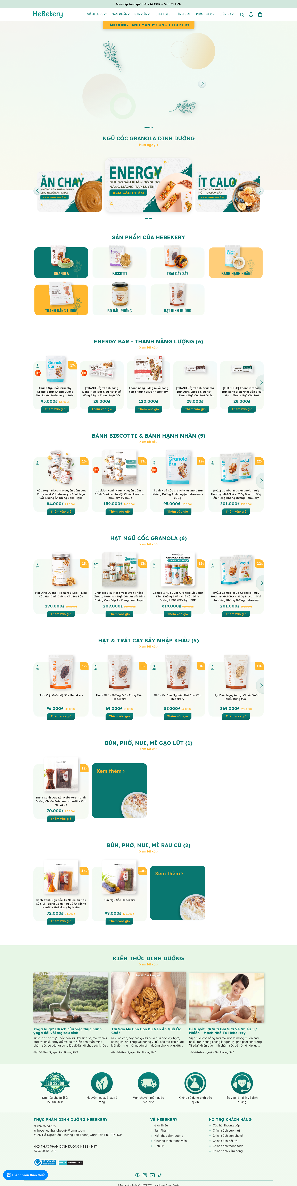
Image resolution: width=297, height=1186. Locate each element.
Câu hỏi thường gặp (226, 1125)
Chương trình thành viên (170, 1141)
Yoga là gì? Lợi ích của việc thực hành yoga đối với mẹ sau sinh (67, 1031)
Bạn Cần (142, 14)
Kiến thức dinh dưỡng (148, 958)
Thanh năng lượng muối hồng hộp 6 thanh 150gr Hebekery (148, 389)
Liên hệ (227, 14)
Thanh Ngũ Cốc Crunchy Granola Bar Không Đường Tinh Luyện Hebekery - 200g (55, 391)
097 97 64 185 (44, 1126)
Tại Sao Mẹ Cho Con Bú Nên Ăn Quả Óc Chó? (146, 1031)
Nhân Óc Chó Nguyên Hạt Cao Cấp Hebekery (177, 697)
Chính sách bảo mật (226, 1130)
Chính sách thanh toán (228, 1146)
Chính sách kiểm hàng (228, 1151)
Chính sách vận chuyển (228, 1136)
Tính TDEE (162, 14)
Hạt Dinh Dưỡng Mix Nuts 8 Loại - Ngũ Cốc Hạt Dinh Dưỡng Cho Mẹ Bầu (61, 594)
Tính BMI (183, 14)
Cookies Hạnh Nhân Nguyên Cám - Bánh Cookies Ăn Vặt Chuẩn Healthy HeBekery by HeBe (119, 494)
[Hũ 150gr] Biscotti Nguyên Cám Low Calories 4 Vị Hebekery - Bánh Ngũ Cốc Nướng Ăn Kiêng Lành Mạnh (61, 494)
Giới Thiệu (161, 1125)
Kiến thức (205, 14)
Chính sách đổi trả (225, 1141)
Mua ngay (148, 145)
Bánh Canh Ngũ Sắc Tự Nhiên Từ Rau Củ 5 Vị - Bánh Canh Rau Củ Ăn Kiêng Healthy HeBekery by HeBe (61, 903)
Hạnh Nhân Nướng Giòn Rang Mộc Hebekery (119, 697)
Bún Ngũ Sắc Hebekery (119, 900)
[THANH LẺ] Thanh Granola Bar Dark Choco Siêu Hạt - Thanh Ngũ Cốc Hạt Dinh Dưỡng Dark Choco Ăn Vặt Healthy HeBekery (195, 391)
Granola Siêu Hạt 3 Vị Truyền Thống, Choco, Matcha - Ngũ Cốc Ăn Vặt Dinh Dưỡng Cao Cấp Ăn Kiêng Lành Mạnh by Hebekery (119, 596)
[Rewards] (25, 1175)
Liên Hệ (159, 1146)
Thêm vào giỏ (55, 409)
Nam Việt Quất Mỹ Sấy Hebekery (61, 695)
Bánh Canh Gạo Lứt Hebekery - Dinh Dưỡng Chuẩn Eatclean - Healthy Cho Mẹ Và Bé (61, 801)
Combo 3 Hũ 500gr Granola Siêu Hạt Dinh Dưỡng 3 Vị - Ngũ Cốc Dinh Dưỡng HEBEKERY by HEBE (178, 596)
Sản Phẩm (121, 14)
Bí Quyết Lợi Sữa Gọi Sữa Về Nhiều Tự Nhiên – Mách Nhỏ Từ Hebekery (223, 1031)
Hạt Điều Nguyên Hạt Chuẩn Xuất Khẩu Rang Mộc (236, 697)
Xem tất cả (148, 347)
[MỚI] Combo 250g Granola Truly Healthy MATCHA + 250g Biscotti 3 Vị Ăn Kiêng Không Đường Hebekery (236, 494)
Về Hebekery (97, 14)
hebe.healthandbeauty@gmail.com (59, 1130)
